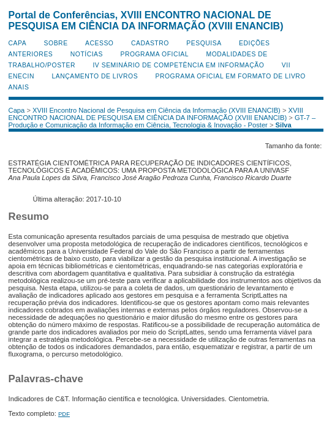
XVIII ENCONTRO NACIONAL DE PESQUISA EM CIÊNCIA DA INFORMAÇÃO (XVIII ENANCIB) (156, 114)
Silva (284, 125)
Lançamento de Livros (94, 76)
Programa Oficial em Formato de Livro (231, 76)
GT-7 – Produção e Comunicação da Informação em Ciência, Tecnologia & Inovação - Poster (162, 121)
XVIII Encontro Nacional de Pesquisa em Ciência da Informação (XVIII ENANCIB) (156, 110)
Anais (19, 87)
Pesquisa (203, 43)
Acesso (99, 43)
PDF (64, 413)
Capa (18, 43)
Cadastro (150, 43)
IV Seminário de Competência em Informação (178, 65)
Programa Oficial (154, 54)
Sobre (56, 43)
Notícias (86, 54)
